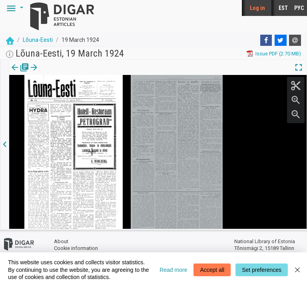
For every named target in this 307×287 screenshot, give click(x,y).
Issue (14, 73)
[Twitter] (281, 40)
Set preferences (261, 270)
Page (41, 73)
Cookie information (76, 248)
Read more (173, 270)
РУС (299, 8)
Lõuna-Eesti (38, 40)
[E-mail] (295, 40)
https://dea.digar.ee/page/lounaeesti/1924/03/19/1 (68, 95)
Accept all (212, 270)
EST (283, 8)
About (61, 241)
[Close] (297, 270)
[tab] (14, 73)
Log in (257, 8)
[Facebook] (266, 40)
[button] (13, 8)
